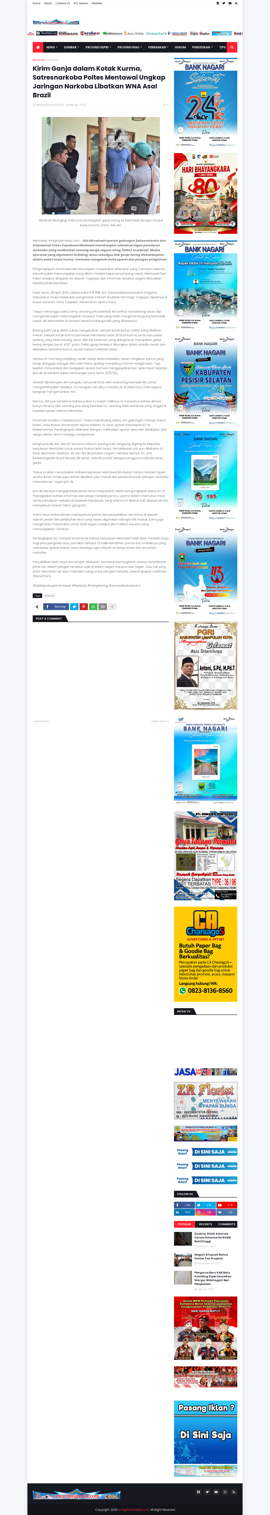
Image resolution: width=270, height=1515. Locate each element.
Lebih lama (159, 721)
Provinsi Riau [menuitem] (128, 47)
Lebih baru (42, 721)
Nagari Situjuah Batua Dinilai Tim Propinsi (211, 1256)
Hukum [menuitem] (180, 47)
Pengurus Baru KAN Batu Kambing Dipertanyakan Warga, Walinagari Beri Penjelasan (212, 1278)
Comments (226, 1224)
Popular (184, 1224)
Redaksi (97, 3)
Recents (205, 1224)
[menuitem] (38, 47)
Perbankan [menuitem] (157, 47)
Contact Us (62, 3)
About (48, 3)
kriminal (52, 60)
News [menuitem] (50, 47)
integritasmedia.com (134, 1510)
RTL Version (81, 3)
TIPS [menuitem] (222, 47)
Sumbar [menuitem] (70, 47)
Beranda (39, 60)
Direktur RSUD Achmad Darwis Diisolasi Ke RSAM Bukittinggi (212, 1237)
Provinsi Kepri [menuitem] (97, 47)
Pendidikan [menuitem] (201, 47)
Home (36, 3)
